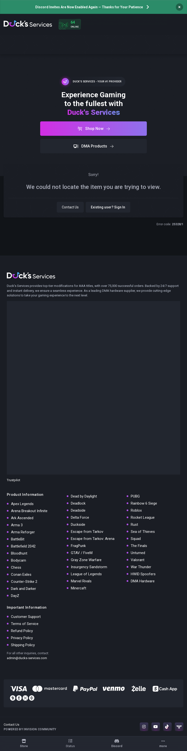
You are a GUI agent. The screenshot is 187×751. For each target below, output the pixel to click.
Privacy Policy (22, 638)
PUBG (135, 496)
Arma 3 (17, 525)
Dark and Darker (23, 588)
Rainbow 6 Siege (144, 503)
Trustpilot (13, 480)
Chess (16, 567)
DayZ (15, 596)
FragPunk (78, 546)
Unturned (138, 553)
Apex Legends (22, 504)
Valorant (137, 560)
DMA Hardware (143, 581)
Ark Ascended (22, 518)
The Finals (139, 546)
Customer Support (26, 616)
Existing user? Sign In (108, 207)
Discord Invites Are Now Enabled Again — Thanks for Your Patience (89, 7)
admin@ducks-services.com (27, 658)
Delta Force (80, 517)
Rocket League (143, 517)
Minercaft (78, 588)
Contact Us (70, 207)
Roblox (136, 510)
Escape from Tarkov (87, 531)
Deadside (78, 510)
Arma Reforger (23, 532)
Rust (134, 524)
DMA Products (93, 146)
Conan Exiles (21, 574)
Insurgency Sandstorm (89, 567)
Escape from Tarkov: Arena (92, 538)
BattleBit (17, 539)
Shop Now (93, 128)
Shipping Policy (23, 645)
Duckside (78, 524)
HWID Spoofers (143, 574)
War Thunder (141, 567)
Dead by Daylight (84, 496)
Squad (136, 538)
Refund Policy (22, 631)
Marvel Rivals (81, 581)
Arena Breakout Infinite (29, 511)
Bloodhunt (19, 553)
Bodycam (18, 560)
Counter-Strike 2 (24, 581)
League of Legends (86, 574)
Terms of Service (24, 624)
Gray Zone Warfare (86, 560)
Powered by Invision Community (30, 729)
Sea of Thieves (143, 531)
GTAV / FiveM (82, 553)
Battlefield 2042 (23, 546)
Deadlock (78, 503)
